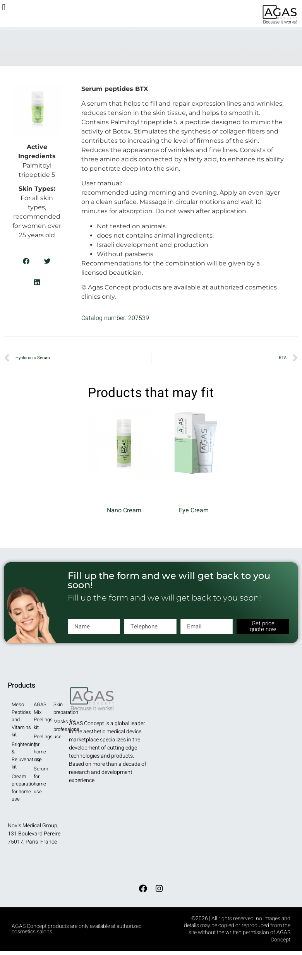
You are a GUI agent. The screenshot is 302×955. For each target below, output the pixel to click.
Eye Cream (194, 510)
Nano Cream (124, 510)
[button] (3, 7)
